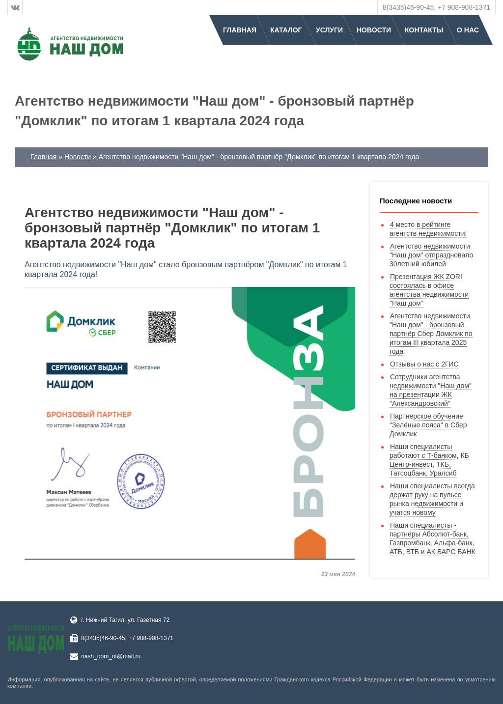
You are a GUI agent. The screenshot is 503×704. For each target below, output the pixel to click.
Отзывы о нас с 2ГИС (424, 364)
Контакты (424, 30)
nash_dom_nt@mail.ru (110, 656)
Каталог (286, 30)
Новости (374, 30)
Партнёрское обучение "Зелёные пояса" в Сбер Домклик (428, 425)
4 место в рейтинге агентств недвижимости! (428, 229)
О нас (468, 30)
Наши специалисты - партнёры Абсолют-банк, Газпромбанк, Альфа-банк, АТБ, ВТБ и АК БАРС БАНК (432, 538)
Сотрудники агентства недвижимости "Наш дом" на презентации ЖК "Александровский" (431, 390)
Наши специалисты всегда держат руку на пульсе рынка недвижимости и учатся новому (432, 499)
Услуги (329, 30)
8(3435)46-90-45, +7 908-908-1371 (436, 7)
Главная (239, 30)
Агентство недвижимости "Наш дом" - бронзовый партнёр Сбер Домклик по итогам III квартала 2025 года (431, 333)
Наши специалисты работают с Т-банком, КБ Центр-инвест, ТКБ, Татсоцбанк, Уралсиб (429, 460)
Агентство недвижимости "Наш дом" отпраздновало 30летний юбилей (431, 255)
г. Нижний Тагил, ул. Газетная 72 (125, 620)
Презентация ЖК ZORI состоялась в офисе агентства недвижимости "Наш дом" (429, 290)
